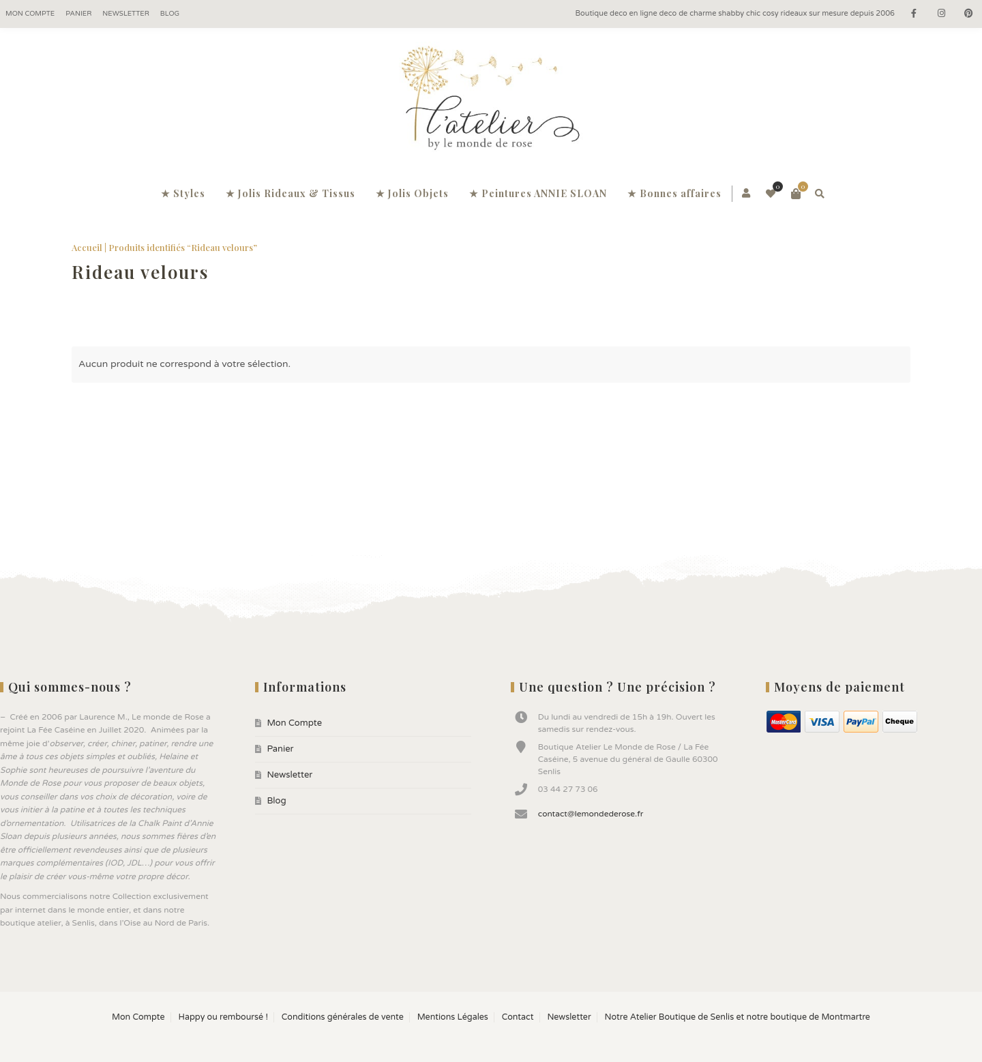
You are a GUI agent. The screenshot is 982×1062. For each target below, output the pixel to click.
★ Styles (183, 193)
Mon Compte (30, 14)
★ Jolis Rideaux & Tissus (290, 193)
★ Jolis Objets (412, 193)
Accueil (87, 247)
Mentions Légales (452, 1017)
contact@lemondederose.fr (591, 813)
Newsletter (125, 14)
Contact (518, 1017)
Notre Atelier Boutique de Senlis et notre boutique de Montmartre (737, 1017)
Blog (169, 14)
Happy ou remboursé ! (222, 1017)
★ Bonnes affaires (674, 193)
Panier (78, 14)
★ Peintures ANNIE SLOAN (538, 193)
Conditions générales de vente (343, 1017)
